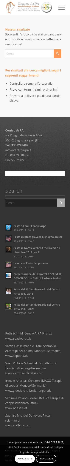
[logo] (29, 7)
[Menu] (60, 7)
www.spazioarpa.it (18, 338)
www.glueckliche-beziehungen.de (28, 391)
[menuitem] (60, 7)
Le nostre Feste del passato (31, 263)
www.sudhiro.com (17, 425)
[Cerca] (33, 53)
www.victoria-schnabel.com (24, 373)
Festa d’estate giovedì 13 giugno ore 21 (38, 237)
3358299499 (19, 145)
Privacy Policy (14, 160)
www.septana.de (16, 356)
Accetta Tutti (25, 458)
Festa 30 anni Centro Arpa (30, 226)
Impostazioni (46, 458)
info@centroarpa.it (18, 150)
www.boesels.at (16, 408)
